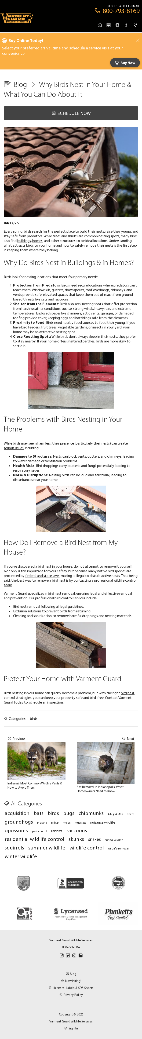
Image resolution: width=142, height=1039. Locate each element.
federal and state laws (42, 575)
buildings (24, 240)
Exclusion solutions (27, 611)
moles (66, 822)
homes (37, 240)
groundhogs (19, 821)
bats (39, 813)
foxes (130, 814)
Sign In (71, 1028)
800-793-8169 (71, 947)
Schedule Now (71, 113)
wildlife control (86, 847)
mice (54, 822)
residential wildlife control (34, 838)
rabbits (56, 830)
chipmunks (91, 813)
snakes (94, 839)
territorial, (102, 475)
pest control (39, 831)
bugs (68, 813)
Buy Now (124, 63)
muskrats (80, 822)
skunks (76, 838)
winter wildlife (21, 856)
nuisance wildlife (102, 822)
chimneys (118, 289)
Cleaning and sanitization (32, 615)
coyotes (115, 813)
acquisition (17, 813)
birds (33, 718)
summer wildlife (46, 847)
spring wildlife (114, 840)
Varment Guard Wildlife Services (71, 1021)
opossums (16, 830)
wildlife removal (118, 848)
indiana (42, 822)
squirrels (14, 847)
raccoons (76, 830)
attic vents (91, 313)
